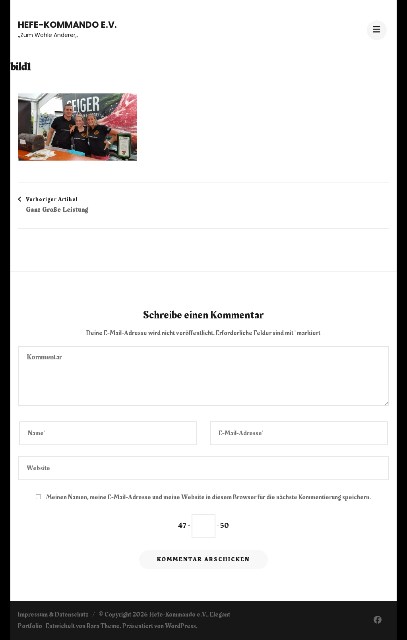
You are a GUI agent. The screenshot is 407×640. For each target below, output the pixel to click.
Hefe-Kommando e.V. (67, 25)
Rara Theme (103, 626)
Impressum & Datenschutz (53, 614)
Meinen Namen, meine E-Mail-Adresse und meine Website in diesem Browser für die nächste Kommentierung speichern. (208, 497)
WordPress (180, 626)
